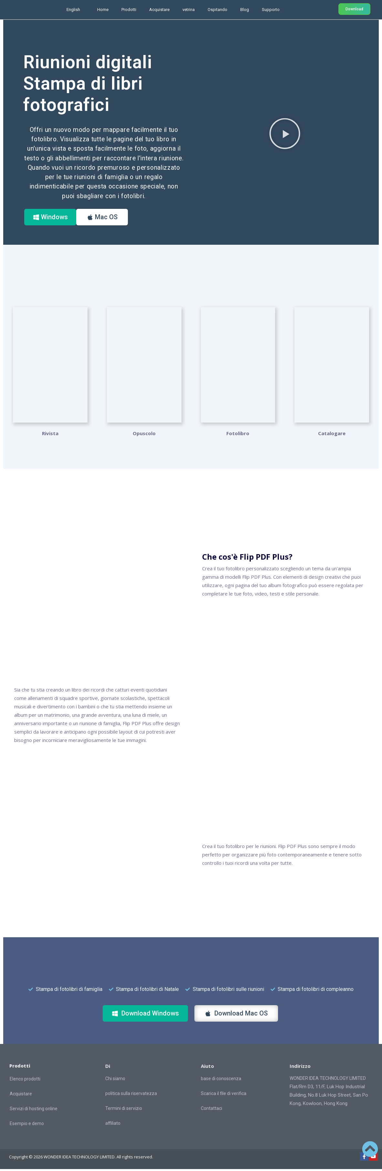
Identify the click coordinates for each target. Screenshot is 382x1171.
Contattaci (211, 1110)
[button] (285, 134)
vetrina (188, 9)
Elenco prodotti (25, 1080)
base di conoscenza (221, 1080)
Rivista (50, 435)
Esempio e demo (27, 1125)
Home (102, 9)
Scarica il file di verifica (223, 1095)
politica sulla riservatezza (131, 1095)
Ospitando (217, 9)
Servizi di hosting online (33, 1110)
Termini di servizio (123, 1110)
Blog (244, 9)
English (73, 9)
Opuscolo (144, 435)
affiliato (112, 1125)
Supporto (271, 9)
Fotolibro (237, 435)
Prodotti (128, 9)
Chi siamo (115, 1080)
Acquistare (159, 9)
